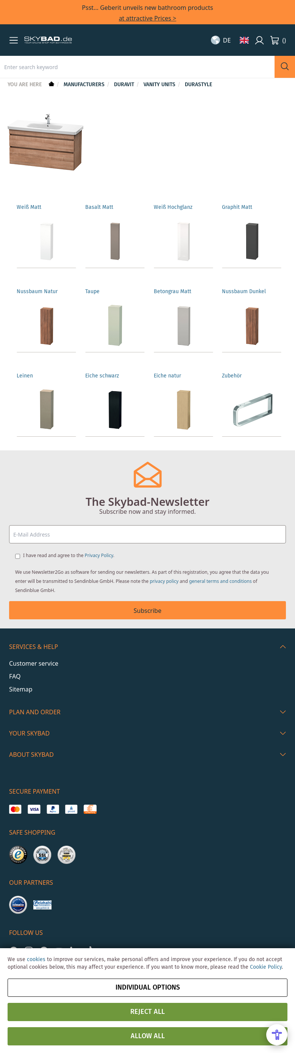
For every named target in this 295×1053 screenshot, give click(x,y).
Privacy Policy (99, 555)
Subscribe (147, 610)
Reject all (147, 1012)
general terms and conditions (220, 581)
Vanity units (160, 85)
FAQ (14, 676)
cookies (36, 959)
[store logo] (48, 40)
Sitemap (21, 689)
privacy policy (164, 581)
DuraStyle (198, 85)
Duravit (125, 85)
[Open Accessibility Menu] (276, 1034)
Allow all (148, 1036)
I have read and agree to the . (68, 555)
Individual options (148, 987)
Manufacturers (85, 85)
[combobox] (137, 67)
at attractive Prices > (147, 18)
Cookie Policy (266, 967)
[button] (13, 40)
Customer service (33, 663)
